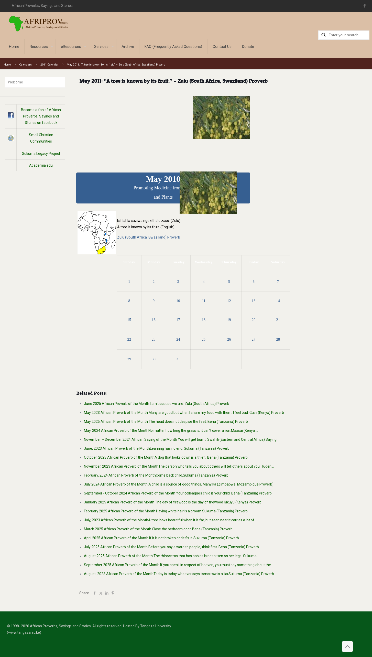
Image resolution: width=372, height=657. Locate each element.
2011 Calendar (49, 64)
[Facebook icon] (364, 6)
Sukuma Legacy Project (41, 154)
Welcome (15, 82)
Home (7, 64)
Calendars (25, 64)
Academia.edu (41, 165)
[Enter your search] (343, 35)
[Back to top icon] (347, 646)
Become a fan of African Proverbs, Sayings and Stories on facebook (41, 116)
